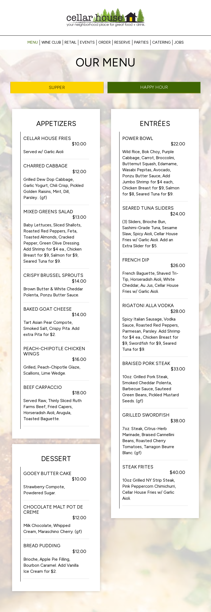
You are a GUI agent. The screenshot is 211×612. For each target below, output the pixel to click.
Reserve (122, 42)
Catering (161, 42)
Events (87, 42)
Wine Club (51, 42)
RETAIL (70, 42)
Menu (32, 42)
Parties (141, 42)
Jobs (179, 42)
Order (104, 42)
